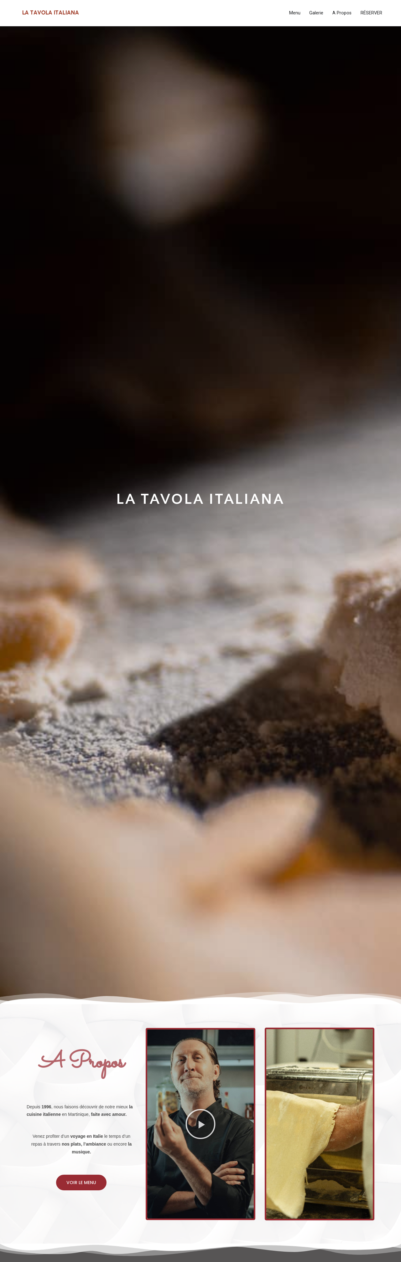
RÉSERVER (371, 13)
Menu (294, 13)
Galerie (316, 13)
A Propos (342, 13)
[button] (81, 1182)
